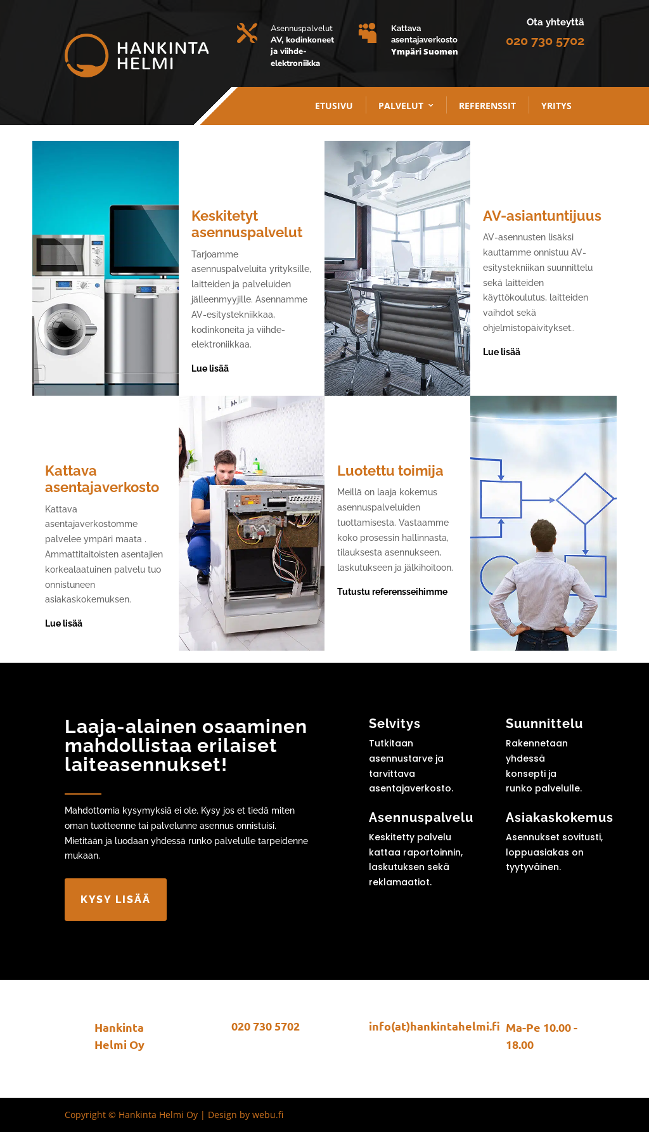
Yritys (556, 106)
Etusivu (334, 106)
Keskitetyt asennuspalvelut (246, 223)
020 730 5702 (545, 40)
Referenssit (487, 106)
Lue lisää (210, 368)
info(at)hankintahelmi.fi (434, 1025)
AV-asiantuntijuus (542, 215)
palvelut (400, 106)
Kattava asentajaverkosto (102, 478)
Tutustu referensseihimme (392, 592)
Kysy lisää (115, 900)
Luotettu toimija (390, 470)
